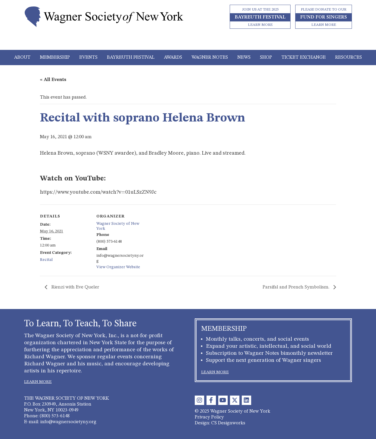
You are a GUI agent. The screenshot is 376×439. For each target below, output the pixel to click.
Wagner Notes (210, 57)
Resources (348, 57)
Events (88, 57)
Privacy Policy (209, 417)
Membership (55, 57)
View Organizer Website (118, 267)
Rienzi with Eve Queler (74, 287)
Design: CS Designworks (220, 423)
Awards (173, 57)
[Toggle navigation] (188, 41)
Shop (266, 57)
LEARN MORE (38, 382)
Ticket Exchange (303, 57)
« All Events (53, 79)
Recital (46, 260)
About (22, 57)
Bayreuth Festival (131, 57)
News (244, 57)
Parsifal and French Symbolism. (296, 287)
